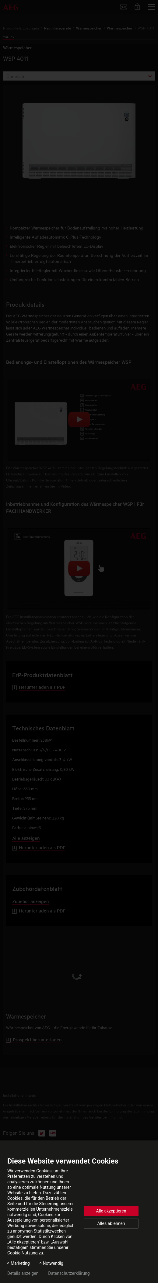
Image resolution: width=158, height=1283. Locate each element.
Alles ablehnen (111, 1223)
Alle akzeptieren (111, 1211)
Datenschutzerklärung (69, 1273)
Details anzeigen (22, 1273)
